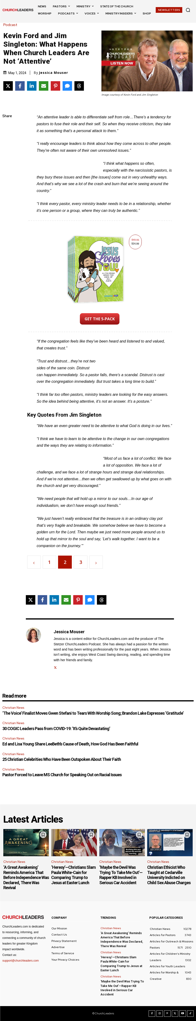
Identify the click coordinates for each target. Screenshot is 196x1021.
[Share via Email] (43, 86)
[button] (188, 10)
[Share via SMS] (67, 86)
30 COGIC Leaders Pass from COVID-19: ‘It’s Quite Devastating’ (56, 728)
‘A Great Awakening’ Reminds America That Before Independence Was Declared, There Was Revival (26, 877)
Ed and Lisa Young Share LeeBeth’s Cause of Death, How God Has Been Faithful (70, 743)
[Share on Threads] (79, 86)
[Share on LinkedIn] (31, 86)
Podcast (11, 25)
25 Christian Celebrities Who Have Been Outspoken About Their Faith (61, 759)
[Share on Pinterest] (55, 86)
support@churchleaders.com (20, 960)
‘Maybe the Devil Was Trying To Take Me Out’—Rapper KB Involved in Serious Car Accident (120, 875)
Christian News (13, 708)
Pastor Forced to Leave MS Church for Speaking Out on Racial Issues (62, 774)
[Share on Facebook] (20, 86)
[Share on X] (8, 86)
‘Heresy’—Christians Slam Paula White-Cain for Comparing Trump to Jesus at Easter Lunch (73, 875)
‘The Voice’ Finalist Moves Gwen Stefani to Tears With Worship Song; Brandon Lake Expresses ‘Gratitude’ (92, 713)
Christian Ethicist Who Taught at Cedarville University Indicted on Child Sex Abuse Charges (169, 875)
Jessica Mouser (53, 73)
